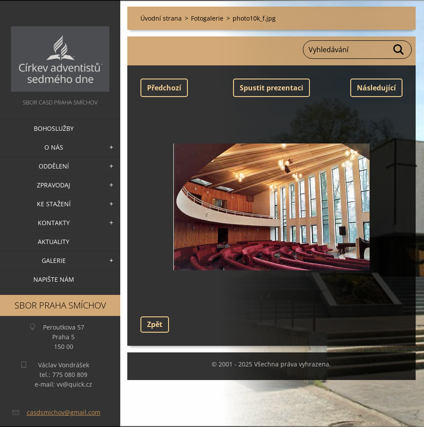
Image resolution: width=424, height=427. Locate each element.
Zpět (154, 324)
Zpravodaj (53, 185)
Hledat (399, 49)
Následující (376, 88)
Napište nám (53, 279)
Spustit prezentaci (271, 88)
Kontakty (54, 223)
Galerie (54, 260)
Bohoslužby (54, 128)
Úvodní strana (161, 18)
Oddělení (54, 166)
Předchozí (164, 88)
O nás (53, 147)
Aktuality (53, 241)
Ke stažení (54, 204)
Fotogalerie (207, 18)
